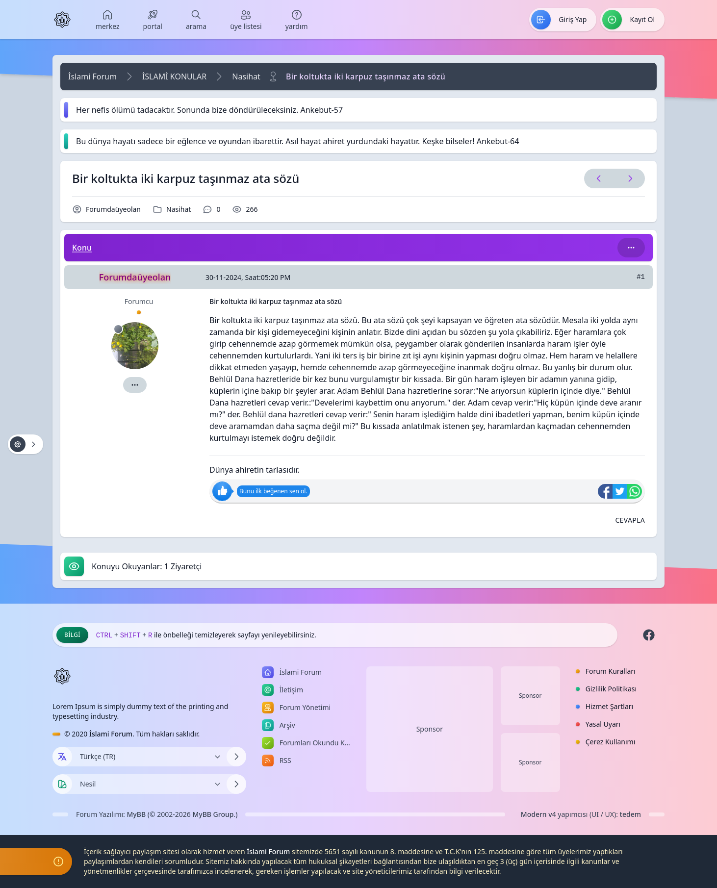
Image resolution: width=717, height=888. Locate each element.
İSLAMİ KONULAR (174, 76)
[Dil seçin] (62, 756)
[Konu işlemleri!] (25, 444)
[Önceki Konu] (599, 178)
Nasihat (246, 76)
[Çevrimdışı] (118, 329)
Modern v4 (538, 814)
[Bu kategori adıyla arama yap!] (631, 247)
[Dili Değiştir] (149, 756)
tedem (630, 814)
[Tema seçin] (62, 784)
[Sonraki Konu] (628, 178)
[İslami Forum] (62, 19)
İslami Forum (92, 76)
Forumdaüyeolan (113, 209)
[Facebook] (649, 635)
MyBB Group (212, 814)
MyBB (136, 814)
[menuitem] (108, 19)
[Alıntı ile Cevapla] (630, 520)
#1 (641, 277)
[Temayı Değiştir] (149, 784)
